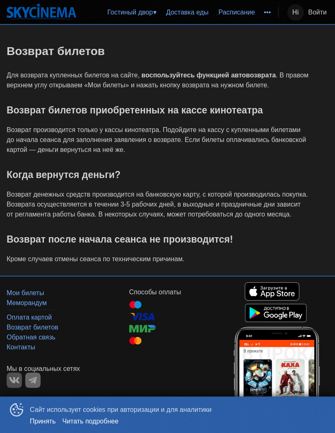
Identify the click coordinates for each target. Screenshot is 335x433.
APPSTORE (272, 291)
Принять (43, 421)
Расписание (236, 12)
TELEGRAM (33, 380)
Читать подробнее (91, 421)
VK (14, 380)
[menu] (179, 12)
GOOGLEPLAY (275, 313)
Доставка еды (187, 12)
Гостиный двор (130, 12)
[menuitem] (131, 12)
